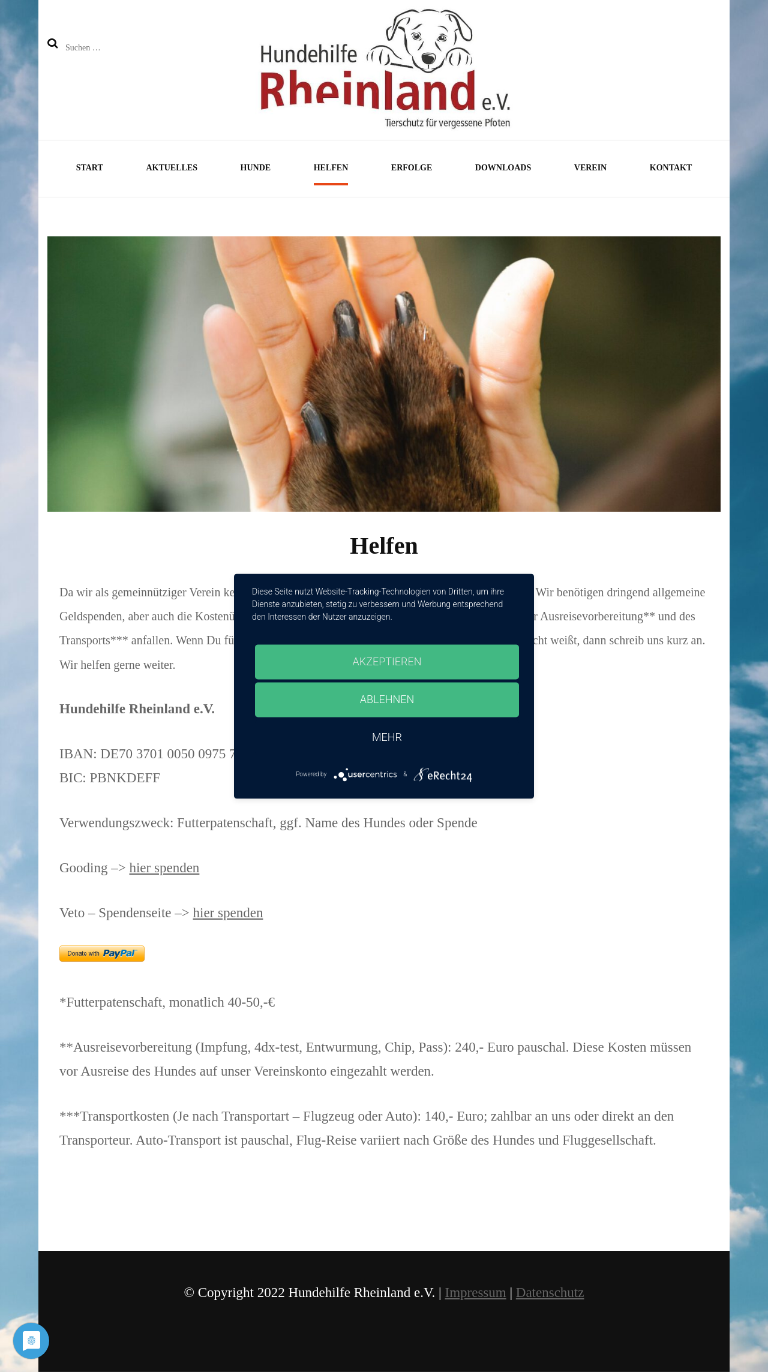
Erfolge (411, 167)
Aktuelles (171, 167)
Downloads (503, 167)
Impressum (475, 1292)
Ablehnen (387, 699)
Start (89, 167)
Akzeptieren (387, 661)
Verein (590, 167)
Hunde (256, 167)
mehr (387, 737)
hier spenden (164, 867)
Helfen (331, 167)
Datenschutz (550, 1292)
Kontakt (671, 167)
